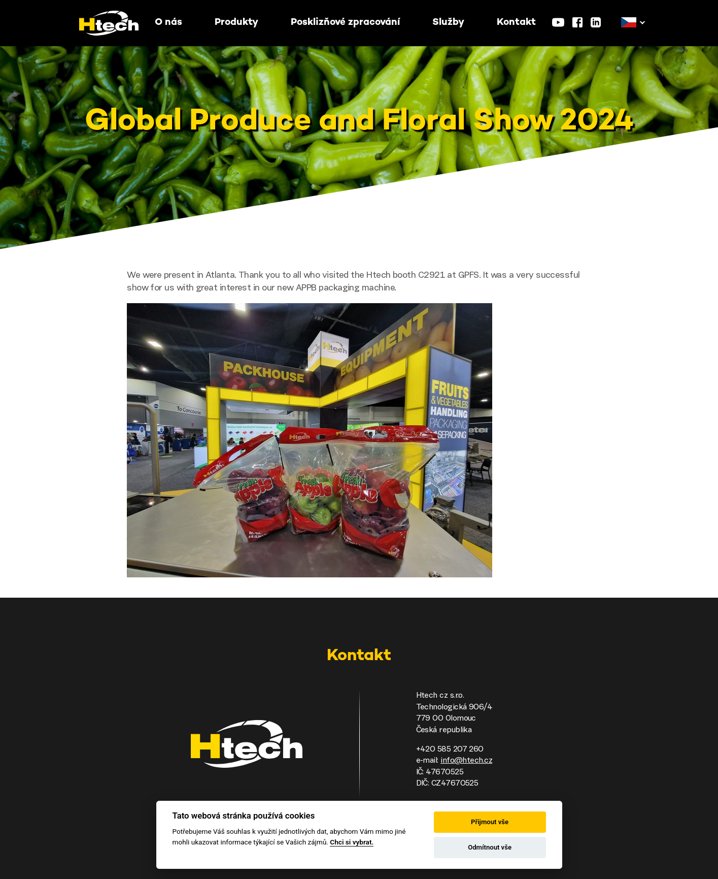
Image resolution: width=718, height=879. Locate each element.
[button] (628, 22)
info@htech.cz (466, 761)
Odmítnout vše (489, 847)
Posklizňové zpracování (345, 22)
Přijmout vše (489, 822)
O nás (168, 22)
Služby (448, 22)
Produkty (236, 22)
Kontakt (516, 22)
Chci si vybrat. (351, 842)
